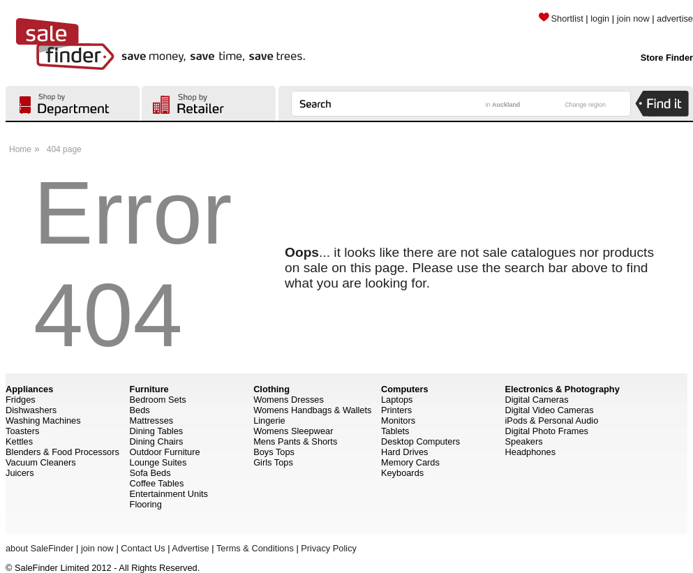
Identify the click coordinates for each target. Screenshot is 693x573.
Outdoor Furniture (165, 452)
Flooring (146, 504)
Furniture (149, 389)
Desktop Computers (420, 441)
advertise (675, 18)
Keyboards (402, 473)
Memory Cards (410, 462)
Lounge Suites (158, 462)
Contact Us (143, 548)
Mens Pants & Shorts (295, 441)
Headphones (530, 452)
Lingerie (269, 420)
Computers (405, 389)
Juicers (20, 473)
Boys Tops (274, 452)
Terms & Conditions (255, 548)
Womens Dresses (288, 399)
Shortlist (561, 18)
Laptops (397, 399)
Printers (396, 410)
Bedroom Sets (158, 399)
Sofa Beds (150, 473)
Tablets (395, 431)
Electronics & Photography (562, 389)
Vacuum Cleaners (41, 462)
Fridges (21, 399)
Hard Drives (405, 452)
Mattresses (152, 420)
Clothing (271, 389)
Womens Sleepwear (293, 431)
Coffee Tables (157, 483)
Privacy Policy (329, 548)
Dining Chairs (157, 441)
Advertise (190, 548)
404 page (64, 149)
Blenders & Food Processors (62, 452)
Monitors (398, 420)
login (599, 18)
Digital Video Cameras (549, 410)
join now (633, 18)
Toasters (22, 431)
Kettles (19, 441)
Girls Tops (273, 462)
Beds (140, 410)
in (503, 104)
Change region (585, 104)
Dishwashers (31, 410)
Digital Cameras (537, 399)
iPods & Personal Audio (552, 420)
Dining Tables (157, 431)
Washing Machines (43, 420)
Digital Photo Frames (546, 431)
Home (20, 149)
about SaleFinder (39, 548)
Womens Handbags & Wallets (312, 410)
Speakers (524, 441)
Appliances (29, 389)
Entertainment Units (169, 494)
